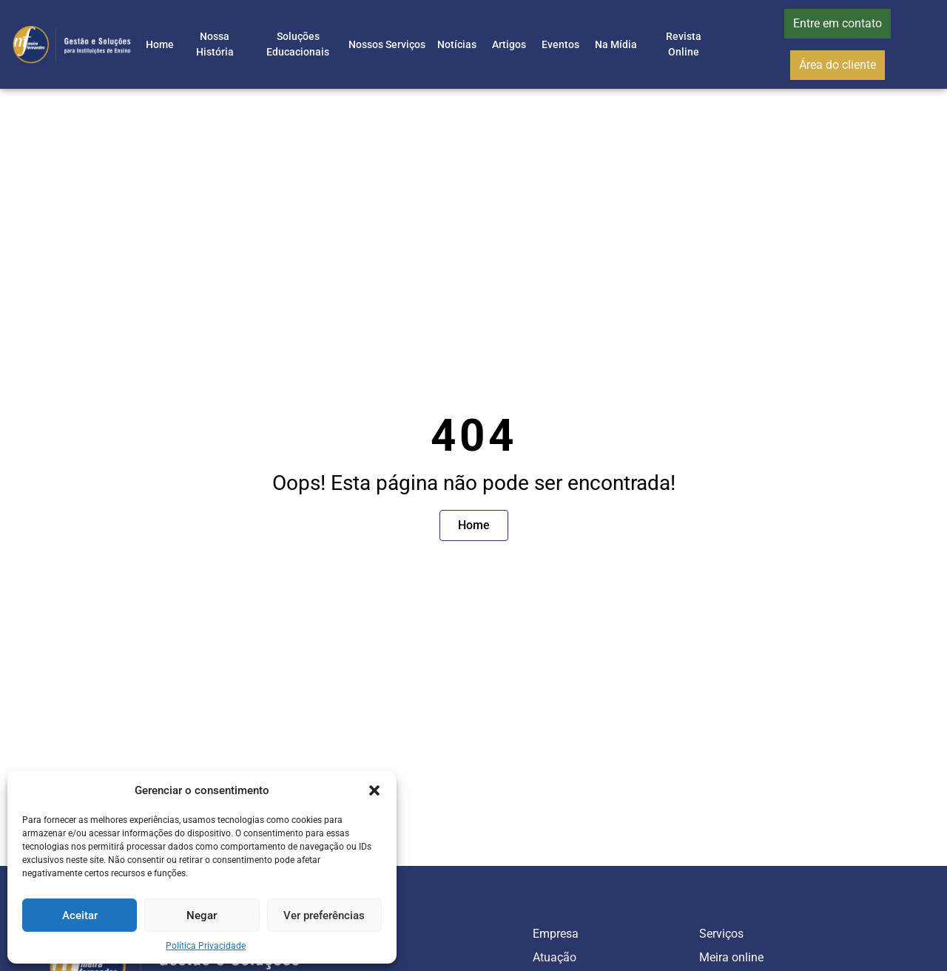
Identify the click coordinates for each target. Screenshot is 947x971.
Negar (201, 915)
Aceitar (80, 915)
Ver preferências (324, 915)
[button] (374, 790)
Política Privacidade (206, 946)
